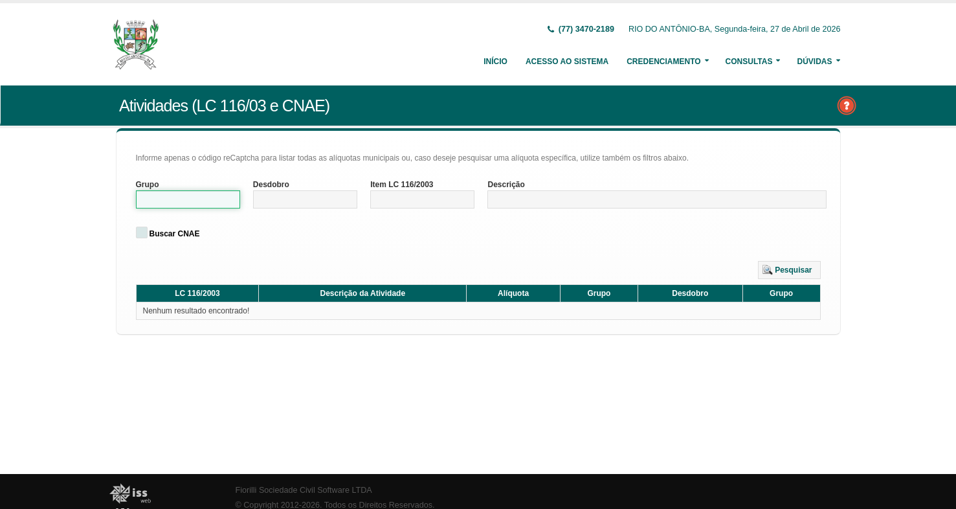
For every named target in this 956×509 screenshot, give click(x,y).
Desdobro (271, 184)
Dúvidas (814, 61)
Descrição (505, 184)
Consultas (749, 61)
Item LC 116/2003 (401, 184)
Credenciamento (663, 61)
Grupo (147, 184)
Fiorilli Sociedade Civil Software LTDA (304, 490)
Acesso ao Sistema (567, 61)
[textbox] (188, 199)
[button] (789, 270)
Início (495, 61)
